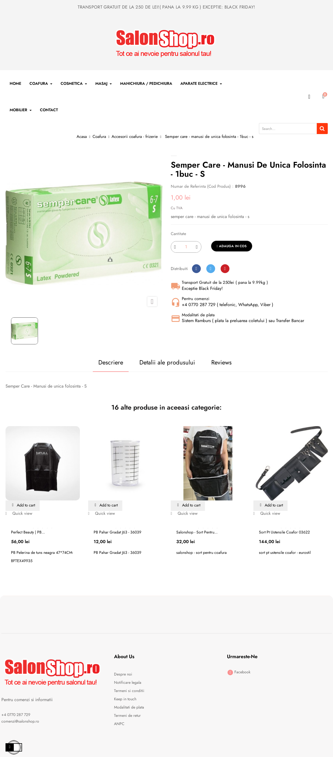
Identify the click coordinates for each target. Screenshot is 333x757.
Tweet (210, 268)
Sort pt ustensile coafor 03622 (284, 532)
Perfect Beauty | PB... (28, 532)
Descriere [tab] (100, 362)
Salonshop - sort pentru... (197, 532)
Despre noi (123, 674)
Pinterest (225, 268)
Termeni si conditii (129, 691)
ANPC (119, 724)
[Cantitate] (186, 246)
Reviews (225, 362)
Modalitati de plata (129, 707)
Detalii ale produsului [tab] (164, 362)
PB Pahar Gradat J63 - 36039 (117, 532)
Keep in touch (125, 699)
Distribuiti (196, 268)
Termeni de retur (127, 715)
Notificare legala (127, 682)
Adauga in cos (232, 246)
